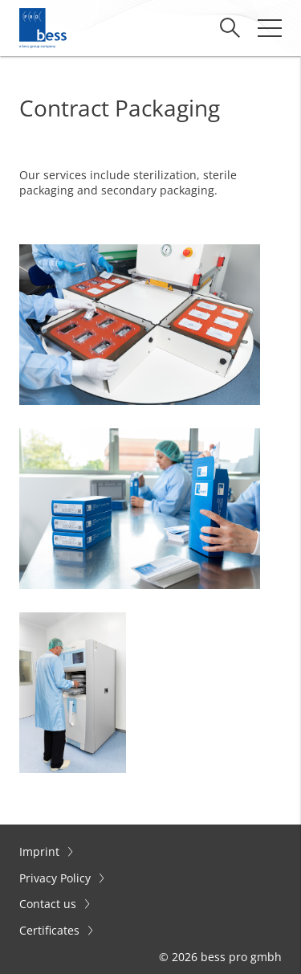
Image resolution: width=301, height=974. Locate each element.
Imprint (41, 851)
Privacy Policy (56, 878)
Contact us (49, 903)
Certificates (51, 930)
